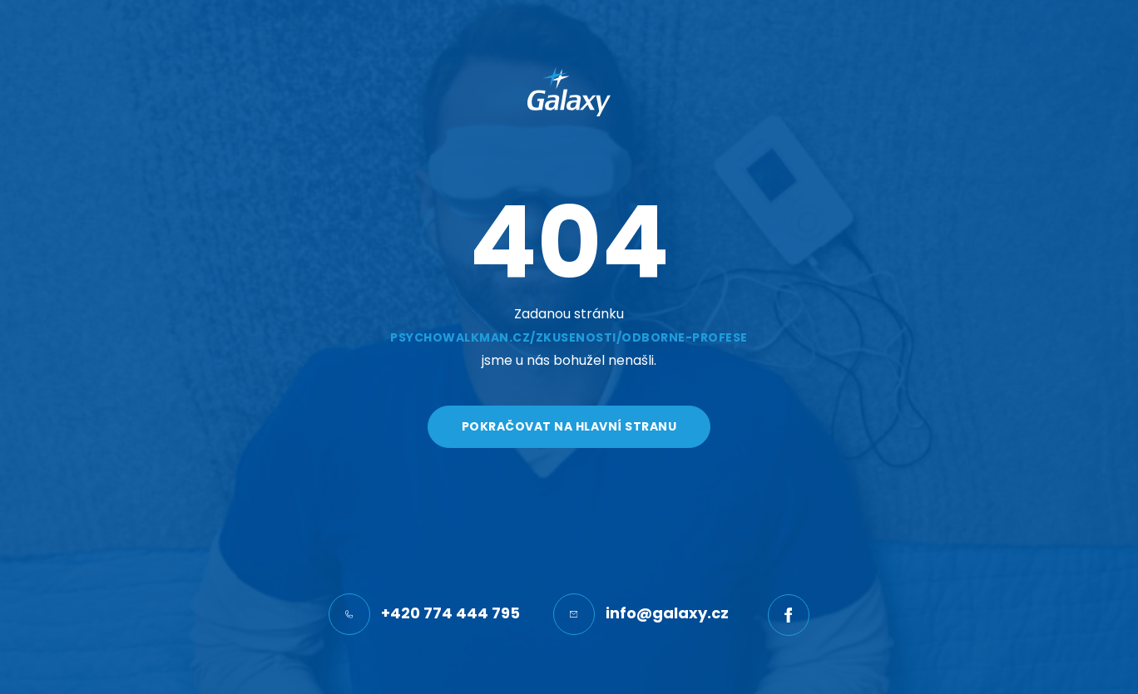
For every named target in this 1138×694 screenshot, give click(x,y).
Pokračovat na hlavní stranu (569, 426)
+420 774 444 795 (424, 614)
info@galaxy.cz (641, 614)
